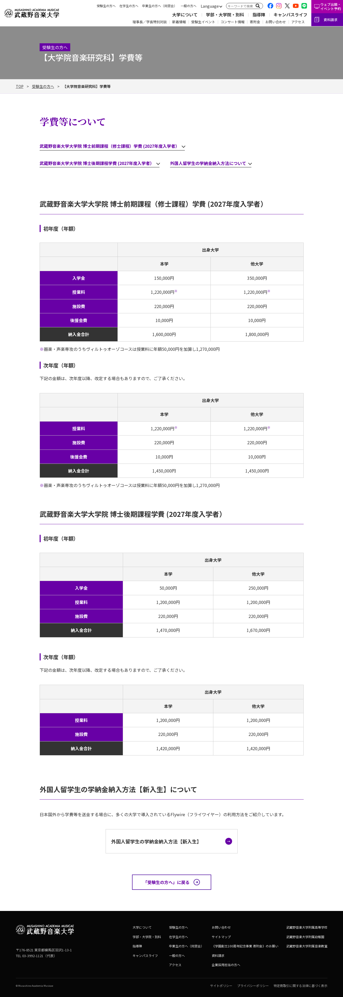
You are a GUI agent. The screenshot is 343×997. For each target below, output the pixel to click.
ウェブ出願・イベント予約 (330, 6)
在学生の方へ (128, 5)
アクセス (298, 21)
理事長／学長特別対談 (150, 21)
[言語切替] (210, 6)
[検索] (257, 5)
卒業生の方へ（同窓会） (159, 5)
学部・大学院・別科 (225, 14)
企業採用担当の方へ (226, 964)
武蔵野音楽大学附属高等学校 (306, 927)
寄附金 (255, 21)
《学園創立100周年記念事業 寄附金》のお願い (245, 946)
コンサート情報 (232, 21)
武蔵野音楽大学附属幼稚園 (305, 936)
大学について (185, 14)
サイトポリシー (221, 985)
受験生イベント (203, 21)
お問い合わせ (275, 21)
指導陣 (258, 14)
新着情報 (179, 21)
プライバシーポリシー (253, 985)
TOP (20, 86)
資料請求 (330, 19)
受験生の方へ (106, 5)
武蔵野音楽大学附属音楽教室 (306, 946)
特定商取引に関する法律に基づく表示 (300, 985)
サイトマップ (221, 936)
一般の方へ (188, 5)
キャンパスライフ (290, 14)
